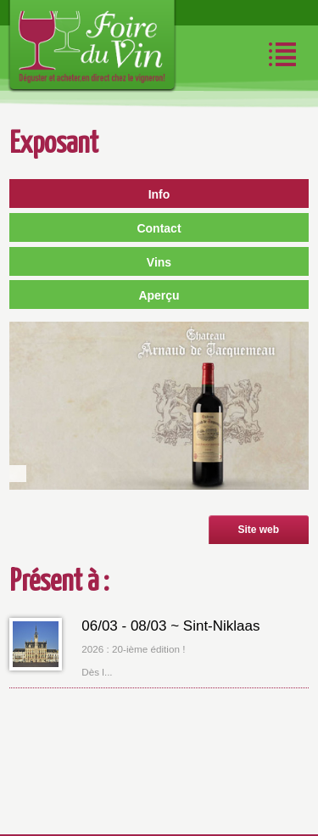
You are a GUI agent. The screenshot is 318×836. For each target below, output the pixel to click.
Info (159, 194)
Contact (159, 228)
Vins (159, 262)
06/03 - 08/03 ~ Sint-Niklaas (170, 626)
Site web (258, 530)
